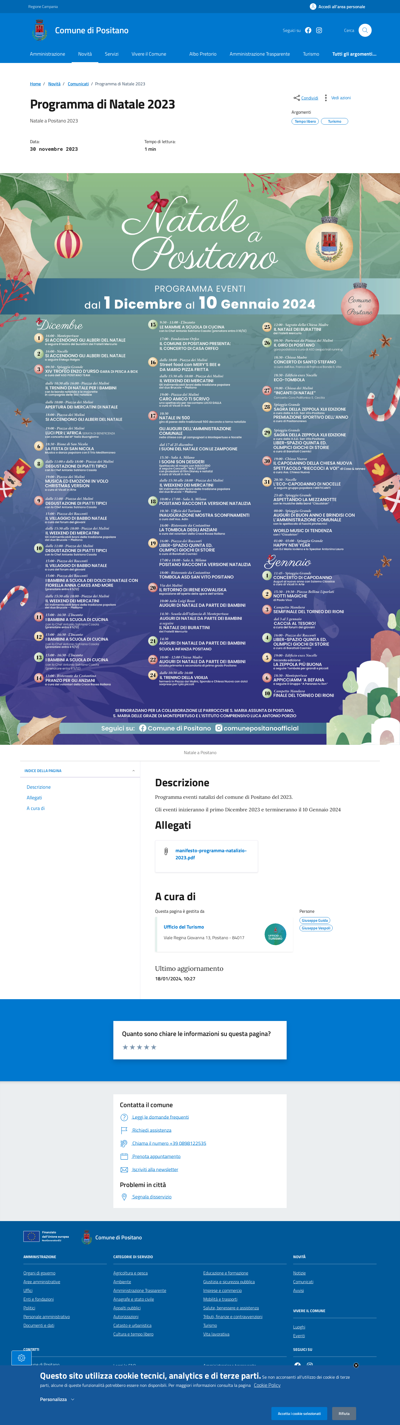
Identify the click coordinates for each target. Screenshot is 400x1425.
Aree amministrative (41, 1281)
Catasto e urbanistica (132, 1325)
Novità (85, 54)
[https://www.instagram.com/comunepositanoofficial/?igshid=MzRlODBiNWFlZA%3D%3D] (316, 30)
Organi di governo (39, 1273)
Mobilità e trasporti (220, 1299)
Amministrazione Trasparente (139, 1290)
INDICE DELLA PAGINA (80, 770)
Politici (29, 1308)
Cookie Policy (267, 1385)
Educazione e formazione (225, 1273)
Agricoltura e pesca (130, 1273)
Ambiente (122, 1281)
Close (356, 1365)
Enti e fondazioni (38, 1299)
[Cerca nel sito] (365, 30)
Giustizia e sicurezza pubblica (229, 1281)
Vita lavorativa (216, 1334)
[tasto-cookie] (21, 1358)
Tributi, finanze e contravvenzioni (232, 1316)
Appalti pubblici (127, 1308)
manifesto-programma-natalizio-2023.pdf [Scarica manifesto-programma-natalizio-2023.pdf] (211, 854)
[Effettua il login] (337, 6)
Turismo (210, 1325)
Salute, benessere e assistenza (231, 1308)
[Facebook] (306, 30)
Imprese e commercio (222, 1290)
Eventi (299, 1335)
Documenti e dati (38, 1325)
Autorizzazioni (125, 1316)
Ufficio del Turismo (184, 926)
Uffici (27, 1290)
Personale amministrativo (46, 1316)
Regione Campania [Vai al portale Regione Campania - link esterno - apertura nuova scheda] (43, 6)
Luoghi (299, 1327)
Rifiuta (344, 1413)
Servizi (112, 54)
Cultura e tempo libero (133, 1334)
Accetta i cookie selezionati (299, 1413)
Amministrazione (47, 54)
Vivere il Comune (149, 54)
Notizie (299, 1273)
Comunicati (78, 83)
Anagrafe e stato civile (133, 1299)
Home (35, 83)
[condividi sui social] (305, 98)
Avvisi (298, 1290)
